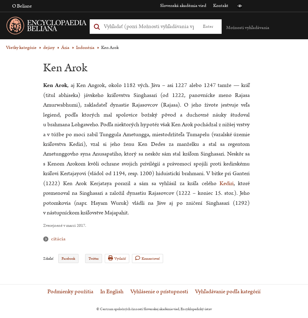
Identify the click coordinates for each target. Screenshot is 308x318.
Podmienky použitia (70, 292)
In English (112, 292)
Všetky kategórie (21, 47)
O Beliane (22, 6)
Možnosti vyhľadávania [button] (247, 27)
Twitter (93, 258)
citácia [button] (47, 239)
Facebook (68, 258)
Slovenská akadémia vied (183, 5)
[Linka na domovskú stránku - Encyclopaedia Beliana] (56, 26)
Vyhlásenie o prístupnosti (159, 292)
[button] (239, 6)
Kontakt (220, 5)
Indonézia (85, 47)
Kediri (227, 183)
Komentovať (147, 258)
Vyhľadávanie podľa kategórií (228, 292)
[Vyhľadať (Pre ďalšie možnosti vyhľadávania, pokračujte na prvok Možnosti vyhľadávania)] (148, 26)
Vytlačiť (117, 258)
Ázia (65, 47)
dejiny (49, 47)
